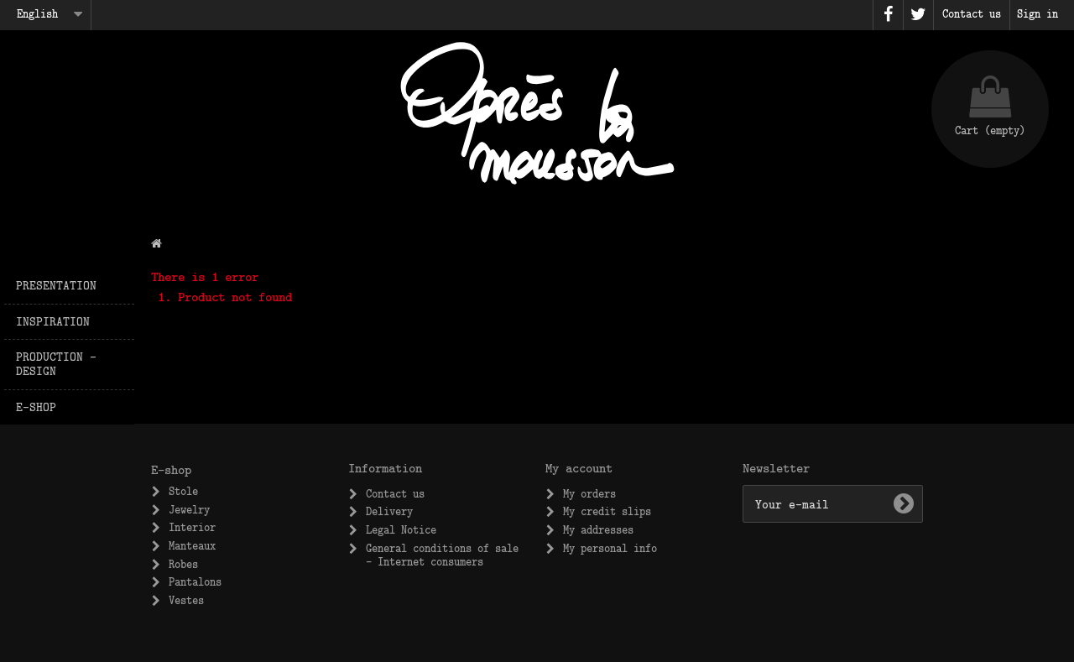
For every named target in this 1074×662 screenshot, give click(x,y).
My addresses (598, 529)
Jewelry (189, 509)
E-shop (36, 406)
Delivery (389, 511)
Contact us (395, 493)
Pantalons (195, 581)
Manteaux (192, 545)
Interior (192, 527)
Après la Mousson (537, 113)
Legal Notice (401, 529)
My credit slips (607, 511)
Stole (183, 490)
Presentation (56, 285)
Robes (183, 563)
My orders (589, 493)
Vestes (186, 600)
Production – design (56, 363)
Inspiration (53, 321)
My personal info (610, 548)
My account (579, 467)
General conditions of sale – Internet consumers (442, 555)
